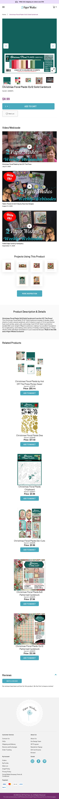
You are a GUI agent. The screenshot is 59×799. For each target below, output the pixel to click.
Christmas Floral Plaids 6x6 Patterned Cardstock (29, 593)
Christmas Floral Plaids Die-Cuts (29, 540)
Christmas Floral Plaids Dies (29, 435)
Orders (4, 760)
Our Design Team (36, 741)
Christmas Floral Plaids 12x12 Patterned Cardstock (29, 647)
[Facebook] (38, 761)
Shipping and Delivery (9, 744)
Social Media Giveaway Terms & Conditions (12, 775)
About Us (34, 738)
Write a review (12, 681)
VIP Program (35, 744)
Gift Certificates (36, 750)
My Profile (5, 763)
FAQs (4, 741)
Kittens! (33, 752)
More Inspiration (29, 293)
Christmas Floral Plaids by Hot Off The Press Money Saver (29, 382)
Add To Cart (30, 106)
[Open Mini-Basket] (55, 7)
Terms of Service (47, 797)
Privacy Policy (6, 771)
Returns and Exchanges (9, 747)
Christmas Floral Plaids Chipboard (29, 488)
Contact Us (6, 738)
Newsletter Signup (36, 747)
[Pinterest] (44, 761)
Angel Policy (6, 769)
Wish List (10, 114)
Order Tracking (7, 750)
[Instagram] (32, 761)
